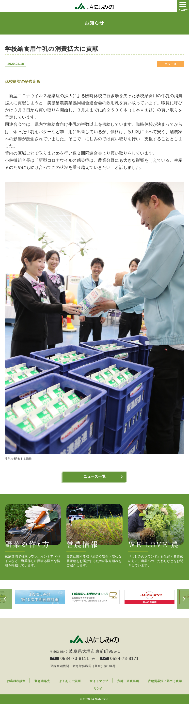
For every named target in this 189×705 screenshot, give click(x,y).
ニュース (171, 64)
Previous (6, 599)
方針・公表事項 (128, 682)
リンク (98, 689)
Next (183, 599)
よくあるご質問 (70, 682)
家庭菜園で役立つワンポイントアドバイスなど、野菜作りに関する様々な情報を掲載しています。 (33, 536)
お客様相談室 (16, 682)
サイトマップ (99, 682)
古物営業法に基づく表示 (165, 682)
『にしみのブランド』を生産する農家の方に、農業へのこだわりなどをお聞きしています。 (156, 536)
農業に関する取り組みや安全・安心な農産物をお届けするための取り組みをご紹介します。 (94, 536)
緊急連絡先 (42, 682)
